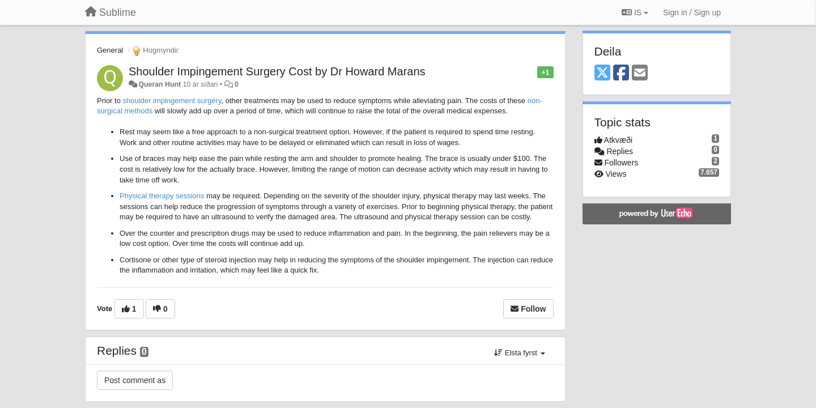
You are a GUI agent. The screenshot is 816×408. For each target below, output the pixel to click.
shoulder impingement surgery (172, 100)
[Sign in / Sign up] (691, 12)
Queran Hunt (159, 84)
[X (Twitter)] (602, 73)
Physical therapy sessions (162, 196)
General (110, 50)
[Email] (640, 73)
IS (635, 12)
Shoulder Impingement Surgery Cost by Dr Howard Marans (277, 71)
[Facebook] (621, 73)
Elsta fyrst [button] (519, 352)
